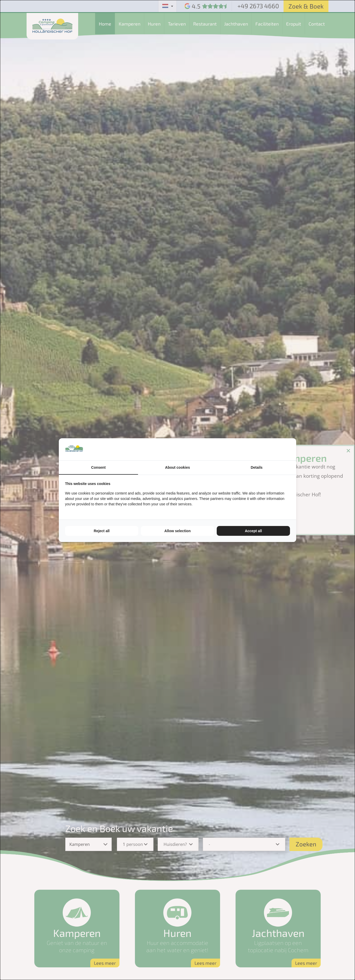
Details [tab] (257, 467)
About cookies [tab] (177, 467)
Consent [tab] (98, 467)
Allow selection (177, 531)
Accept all (253, 531)
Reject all (101, 531)
